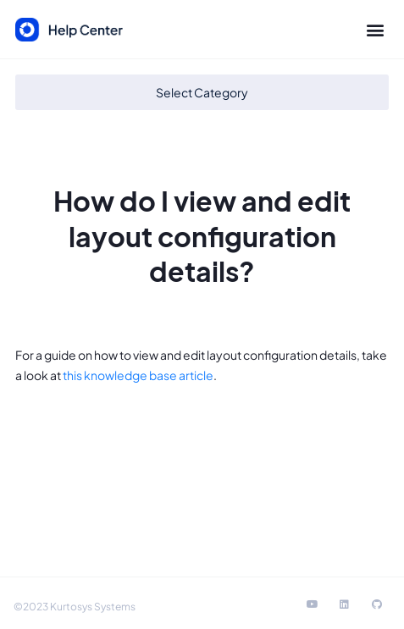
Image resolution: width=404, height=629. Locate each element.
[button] (375, 30)
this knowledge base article (138, 375)
